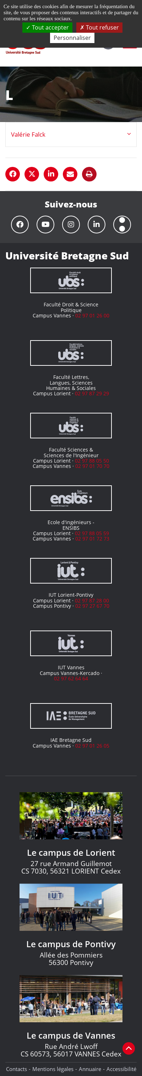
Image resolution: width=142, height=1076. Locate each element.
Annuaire (90, 1068)
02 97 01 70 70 (92, 466)
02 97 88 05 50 (92, 460)
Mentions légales (52, 1068)
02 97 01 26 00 (92, 315)
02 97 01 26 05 (92, 745)
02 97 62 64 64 (71, 678)
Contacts (16, 1068)
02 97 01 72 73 (92, 538)
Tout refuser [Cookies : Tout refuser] (99, 27)
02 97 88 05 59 (92, 533)
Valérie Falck (28, 134)
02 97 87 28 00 (92, 600)
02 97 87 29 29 (92, 393)
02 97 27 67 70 (92, 605)
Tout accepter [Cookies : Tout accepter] (47, 27)
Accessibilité (121, 1068)
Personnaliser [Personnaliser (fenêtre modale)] (72, 38)
